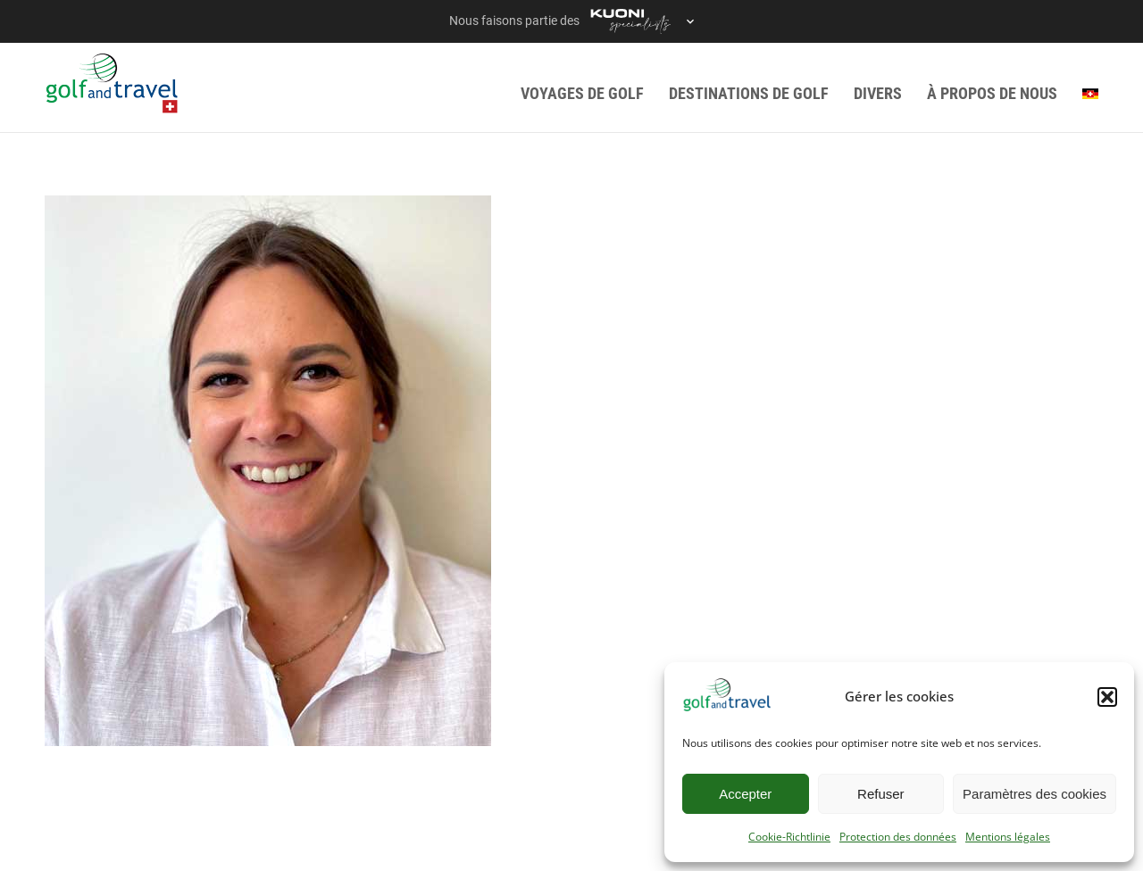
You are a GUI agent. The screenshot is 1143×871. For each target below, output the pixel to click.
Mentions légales (1007, 836)
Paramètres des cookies (1034, 793)
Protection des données (897, 836)
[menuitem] (1090, 93)
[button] (1107, 697)
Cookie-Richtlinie (789, 836)
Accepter (745, 793)
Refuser (881, 793)
